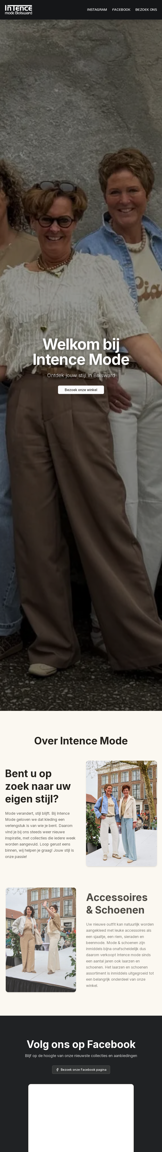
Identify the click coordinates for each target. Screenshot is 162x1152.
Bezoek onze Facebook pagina (81, 1069)
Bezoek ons (146, 9)
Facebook (121, 9)
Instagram (97, 9)
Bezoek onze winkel (81, 391)
